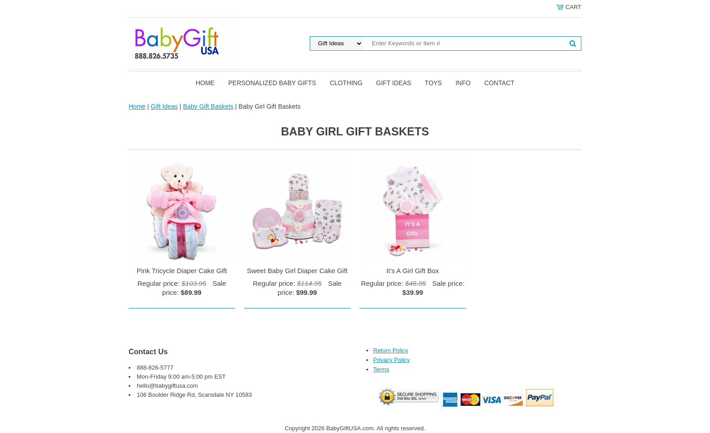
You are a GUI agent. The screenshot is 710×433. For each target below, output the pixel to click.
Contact (499, 83)
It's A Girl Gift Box (412, 270)
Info (463, 83)
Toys (433, 83)
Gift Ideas (394, 83)
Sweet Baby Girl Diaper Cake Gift (297, 270)
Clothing (346, 83)
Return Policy (390, 350)
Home (205, 83)
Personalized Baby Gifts (272, 83)
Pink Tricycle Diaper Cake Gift (182, 270)
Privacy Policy (391, 359)
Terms (381, 369)
